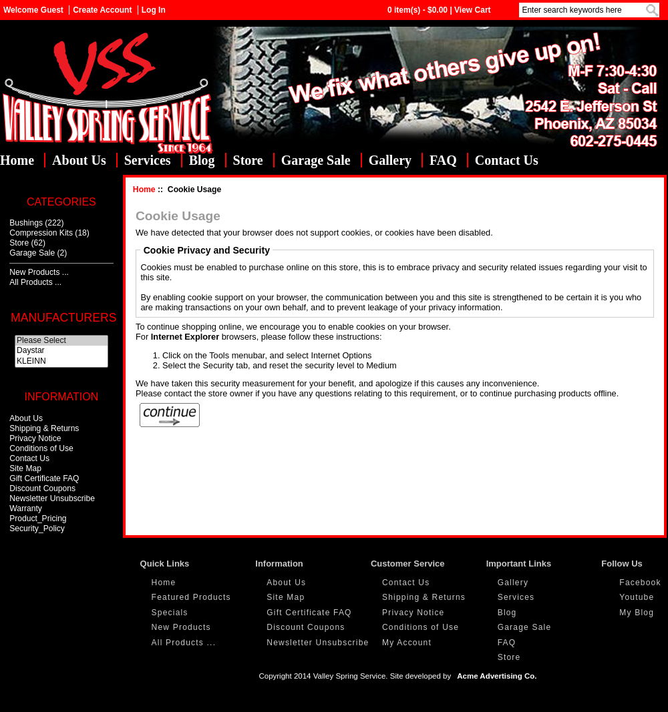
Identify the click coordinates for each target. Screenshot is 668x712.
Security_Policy (37, 528)
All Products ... (35, 282)
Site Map (25, 468)
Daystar (61, 351)
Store (248, 160)
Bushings (26, 223)
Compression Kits (41, 233)
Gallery (390, 160)
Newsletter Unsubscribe (52, 498)
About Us (79, 160)
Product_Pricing (37, 518)
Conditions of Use (41, 448)
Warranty (25, 508)
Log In (154, 10)
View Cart (472, 10)
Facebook (640, 582)
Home (17, 160)
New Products (181, 627)
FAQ (443, 160)
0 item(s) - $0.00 (417, 10)
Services (147, 160)
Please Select (61, 341)
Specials (170, 612)
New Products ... (39, 272)
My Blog (636, 612)
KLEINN (61, 361)
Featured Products (191, 597)
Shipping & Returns (44, 428)
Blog (202, 160)
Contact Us (506, 160)
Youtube (636, 597)
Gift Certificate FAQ (44, 478)
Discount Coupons (42, 488)
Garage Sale (316, 160)
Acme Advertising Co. (496, 676)
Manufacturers (63, 317)
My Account (407, 642)
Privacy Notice (35, 438)
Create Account (102, 10)
